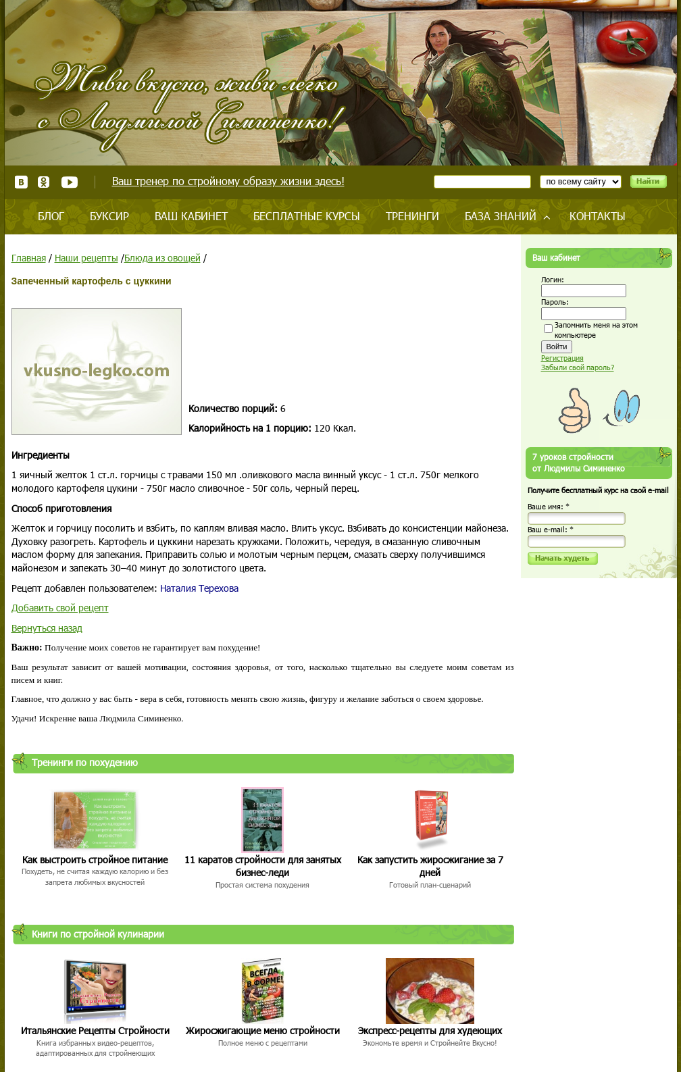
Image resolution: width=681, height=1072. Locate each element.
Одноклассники (44, 182)
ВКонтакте (21, 182)
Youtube (69, 182)
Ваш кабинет (191, 216)
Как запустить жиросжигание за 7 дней (430, 866)
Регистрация (562, 357)
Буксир (109, 216)
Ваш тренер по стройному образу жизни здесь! (228, 181)
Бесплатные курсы (306, 216)
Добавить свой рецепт (60, 607)
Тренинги (412, 216)
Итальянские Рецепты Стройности (95, 1030)
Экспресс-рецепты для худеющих (430, 1030)
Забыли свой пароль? (577, 367)
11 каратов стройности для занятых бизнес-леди (262, 866)
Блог (51, 216)
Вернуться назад (46, 627)
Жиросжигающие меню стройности (263, 1030)
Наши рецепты (86, 257)
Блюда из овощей (162, 257)
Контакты (598, 216)
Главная (28, 257)
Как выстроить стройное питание (95, 859)
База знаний (500, 216)
